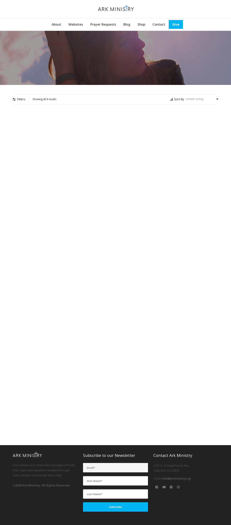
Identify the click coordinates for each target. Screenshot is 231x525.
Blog (126, 24)
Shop (141, 24)
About (56, 24)
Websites (75, 24)
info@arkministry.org (176, 478)
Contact (158, 24)
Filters (21, 99)
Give (175, 24)
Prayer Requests (103, 24)
